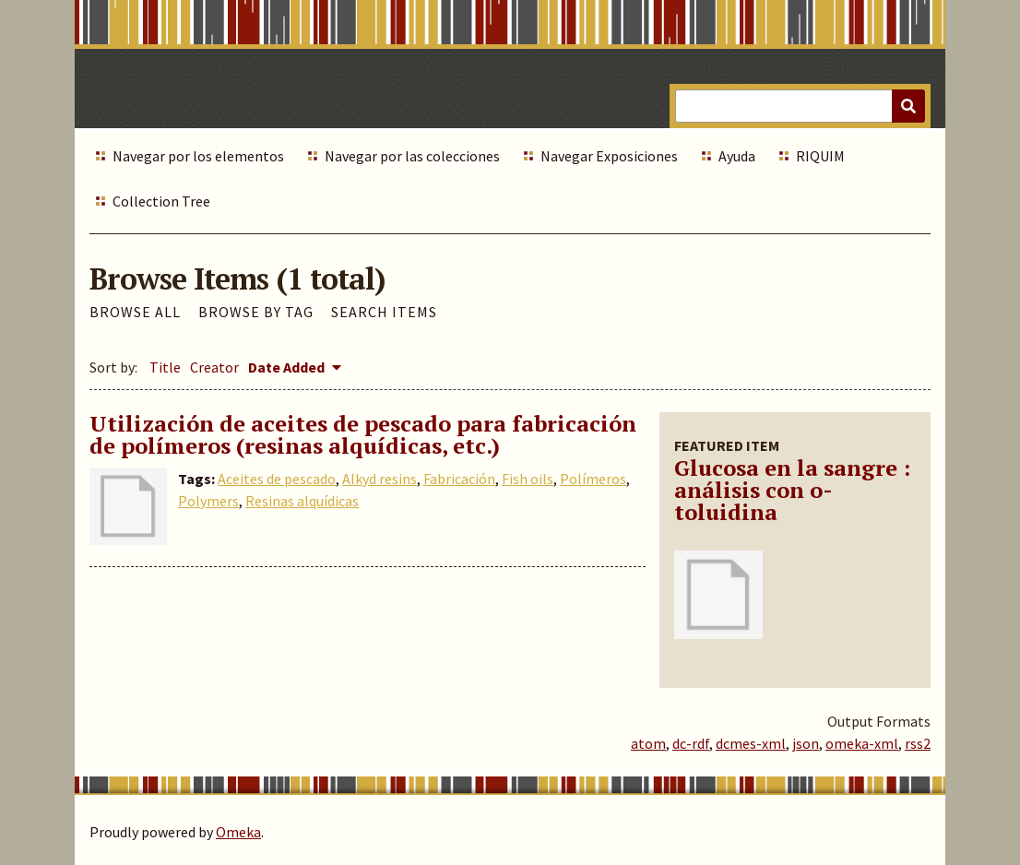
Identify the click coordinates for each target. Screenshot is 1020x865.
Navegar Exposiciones (609, 156)
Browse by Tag (256, 311)
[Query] (800, 106)
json (805, 743)
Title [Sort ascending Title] (165, 367)
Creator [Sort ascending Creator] (214, 367)
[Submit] (908, 106)
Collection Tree (161, 201)
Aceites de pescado (277, 478)
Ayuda (736, 156)
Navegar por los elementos (198, 156)
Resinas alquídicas (302, 501)
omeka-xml (861, 743)
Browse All (135, 311)
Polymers (208, 501)
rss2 (918, 743)
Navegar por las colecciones (412, 156)
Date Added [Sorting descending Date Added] (287, 367)
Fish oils (527, 478)
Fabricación (459, 478)
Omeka (238, 832)
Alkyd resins (379, 478)
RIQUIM (820, 156)
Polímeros (593, 478)
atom (648, 743)
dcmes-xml (751, 743)
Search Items (384, 311)
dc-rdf (690, 743)
